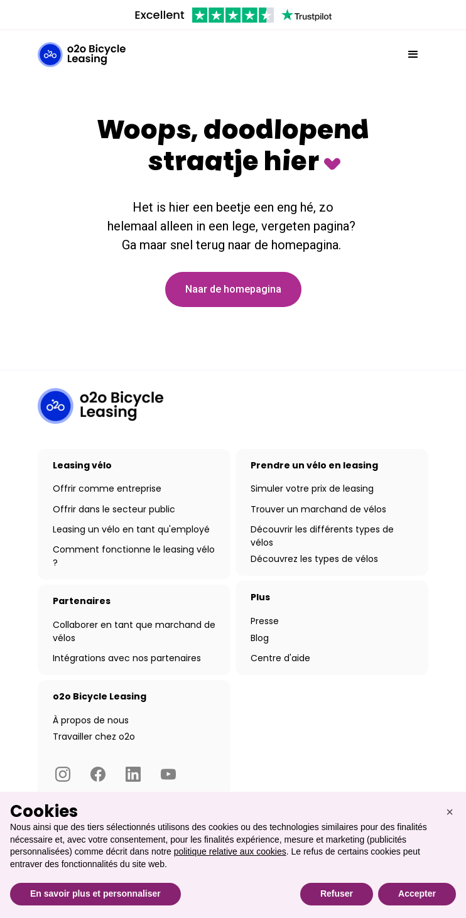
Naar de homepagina (233, 289)
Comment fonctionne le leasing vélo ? (134, 556)
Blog (260, 638)
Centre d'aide (280, 658)
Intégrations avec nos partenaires (127, 658)
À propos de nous (91, 720)
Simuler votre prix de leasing (312, 488)
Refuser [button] (336, 893)
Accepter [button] (417, 893)
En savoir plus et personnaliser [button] (95, 893)
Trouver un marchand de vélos (318, 509)
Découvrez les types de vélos (314, 559)
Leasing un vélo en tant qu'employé (131, 529)
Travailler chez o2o (94, 736)
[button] (413, 55)
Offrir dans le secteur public (114, 509)
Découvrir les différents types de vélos (322, 536)
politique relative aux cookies (230, 851)
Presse (265, 621)
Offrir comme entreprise (107, 488)
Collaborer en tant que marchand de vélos (134, 631)
